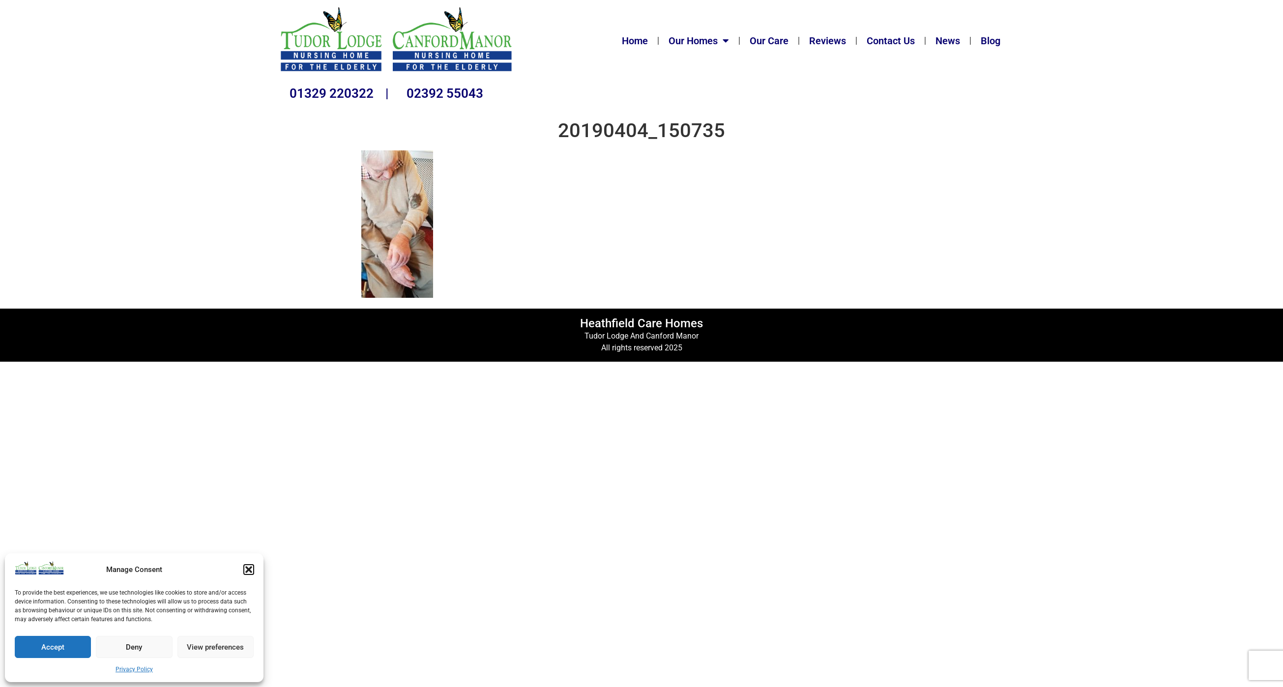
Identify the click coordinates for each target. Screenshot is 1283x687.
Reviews (827, 41)
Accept (52, 647)
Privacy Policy (134, 669)
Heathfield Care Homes (641, 323)
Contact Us (891, 41)
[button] (249, 569)
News (947, 41)
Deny (134, 647)
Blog (990, 41)
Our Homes (699, 41)
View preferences (215, 647)
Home (635, 41)
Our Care (769, 41)
